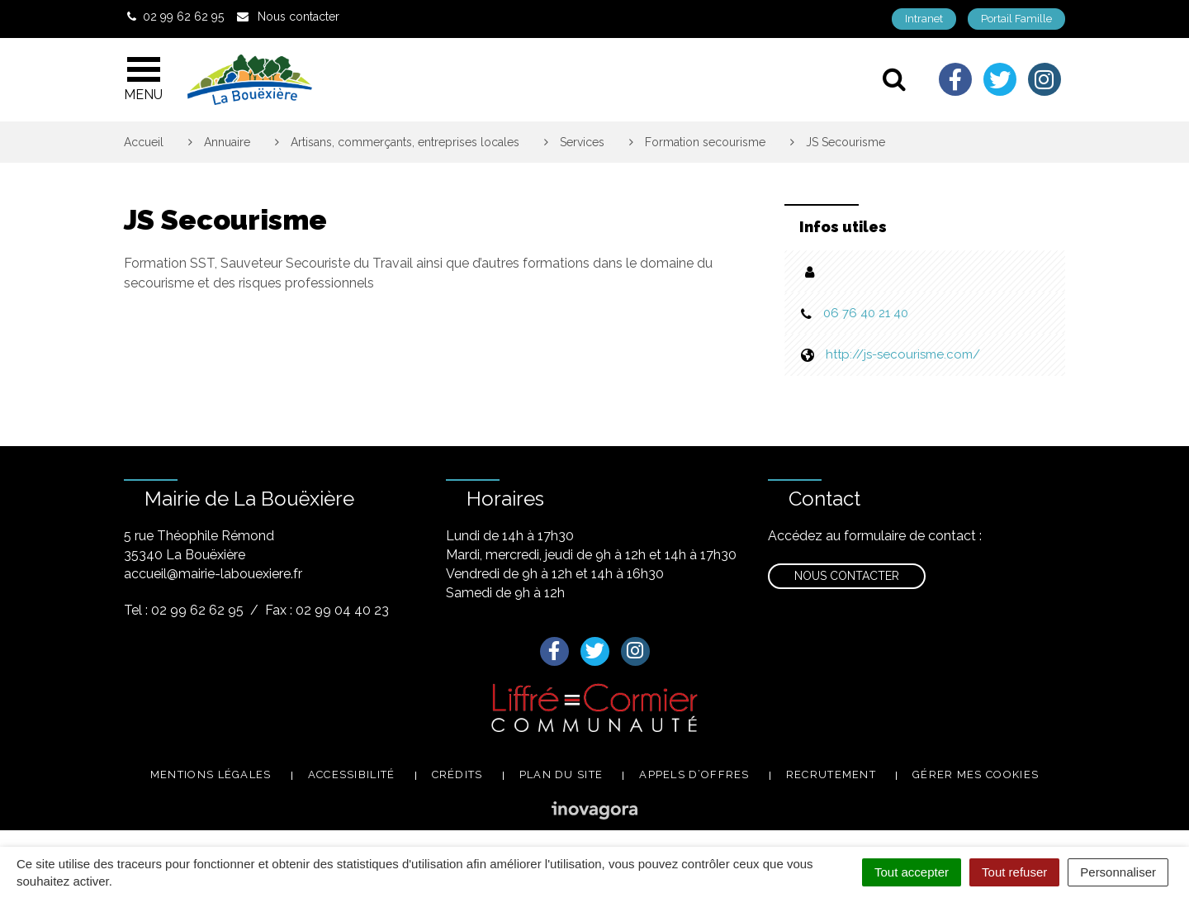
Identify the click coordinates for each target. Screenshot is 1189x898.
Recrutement (831, 774)
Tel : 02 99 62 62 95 (184, 610)
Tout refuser (1014, 872)
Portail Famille (1016, 18)
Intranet (924, 18)
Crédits (457, 774)
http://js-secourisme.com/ (903, 354)
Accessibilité (352, 774)
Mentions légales (211, 774)
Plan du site (561, 774)
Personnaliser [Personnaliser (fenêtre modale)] (1118, 872)
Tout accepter (911, 872)
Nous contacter (846, 575)
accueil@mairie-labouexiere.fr (213, 574)
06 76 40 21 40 (865, 313)
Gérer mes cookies (975, 774)
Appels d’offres (694, 774)
